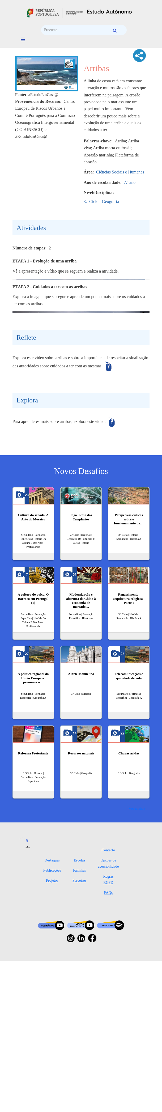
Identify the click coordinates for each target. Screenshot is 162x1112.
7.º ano (129, 182)
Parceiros (79, 1032)
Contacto (108, 1001)
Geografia (110, 201)
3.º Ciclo (91, 201)
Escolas (79, 1011)
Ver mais (136, 959)
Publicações (52, 1022)
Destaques (52, 1011)
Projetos (52, 1032)
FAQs (108, 1044)
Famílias (79, 1022)
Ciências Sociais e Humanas (120, 172)
